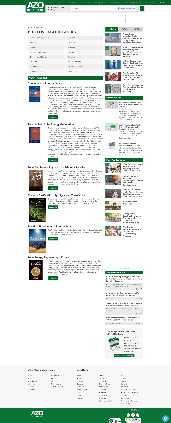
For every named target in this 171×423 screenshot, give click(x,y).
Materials (102, 383)
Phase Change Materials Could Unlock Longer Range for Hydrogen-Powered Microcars (132, 37)
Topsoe (112, 290)
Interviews (103, 371)
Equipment (81, 374)
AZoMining (32, 380)
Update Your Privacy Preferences (44, 420)
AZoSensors (55, 366)
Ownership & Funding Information (129, 392)
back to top (135, 399)
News (79, 366)
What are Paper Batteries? (129, 198)
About (123, 366)
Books (30, 28)
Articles (79, 369)
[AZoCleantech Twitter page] (54, 10)
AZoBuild (31, 377)
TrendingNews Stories (111, 29)
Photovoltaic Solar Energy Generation (51, 124)
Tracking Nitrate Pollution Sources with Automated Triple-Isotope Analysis (122, 295)
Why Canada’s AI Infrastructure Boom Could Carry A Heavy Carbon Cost (131, 73)
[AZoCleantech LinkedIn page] (48, 10)
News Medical (56, 374)
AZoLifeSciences (57, 377)
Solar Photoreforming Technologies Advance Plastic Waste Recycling (132, 84)
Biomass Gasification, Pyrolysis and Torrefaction (57, 195)
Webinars (80, 377)
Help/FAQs (103, 386)
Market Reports (82, 380)
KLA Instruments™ (116, 314)
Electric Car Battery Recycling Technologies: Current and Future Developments (132, 176)
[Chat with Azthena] (165, 418)
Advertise (124, 377)
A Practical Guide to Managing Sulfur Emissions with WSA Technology (121, 286)
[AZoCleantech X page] (137, 405)
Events (101, 369)
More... (141, 2)
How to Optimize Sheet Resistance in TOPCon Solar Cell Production (121, 309)
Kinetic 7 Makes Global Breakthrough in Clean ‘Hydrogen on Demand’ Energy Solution (132, 49)
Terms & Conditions (128, 380)
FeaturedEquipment (124, 29)
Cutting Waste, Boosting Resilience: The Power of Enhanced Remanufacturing (133, 212)
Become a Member (106, 391)
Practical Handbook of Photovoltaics (50, 226)
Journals (80, 388)
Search (123, 369)
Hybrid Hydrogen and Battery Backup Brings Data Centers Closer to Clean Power (132, 61)
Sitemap (124, 386)
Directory (80, 371)
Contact (124, 374)
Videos (101, 366)
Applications (103, 377)
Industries (102, 380)
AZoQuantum (56, 369)
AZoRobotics (32, 371)
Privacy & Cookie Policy (129, 383)
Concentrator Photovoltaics (45, 83)
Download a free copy (124, 346)
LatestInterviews (137, 29)
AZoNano (31, 369)
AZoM (30, 366)
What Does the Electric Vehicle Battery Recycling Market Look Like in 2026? (132, 164)
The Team (102, 388)
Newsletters (125, 371)
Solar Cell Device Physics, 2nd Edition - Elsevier (56, 167)
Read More (53, 117)
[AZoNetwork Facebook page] (51, 10)
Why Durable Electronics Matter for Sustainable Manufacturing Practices (133, 223)
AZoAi (53, 371)
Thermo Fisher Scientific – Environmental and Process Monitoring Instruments (123, 277)
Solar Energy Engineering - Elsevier (49, 257)
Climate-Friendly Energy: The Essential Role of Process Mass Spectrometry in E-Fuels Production (124, 271)
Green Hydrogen (105, 374)
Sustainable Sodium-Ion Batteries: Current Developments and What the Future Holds (133, 188)
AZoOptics (31, 374)
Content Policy (126, 388)
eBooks (79, 386)
